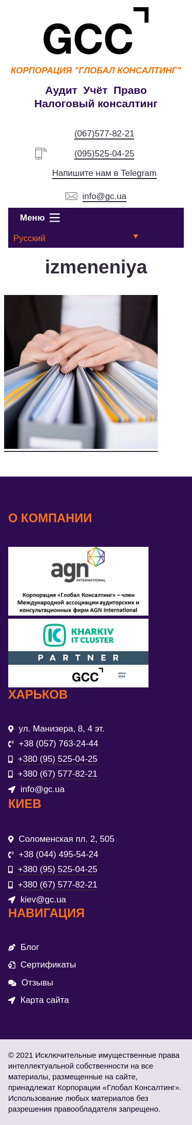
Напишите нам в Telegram (104, 173)
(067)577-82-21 (104, 134)
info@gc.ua (104, 196)
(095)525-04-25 (104, 154)
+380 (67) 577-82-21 (57, 774)
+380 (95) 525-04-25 (57, 759)
